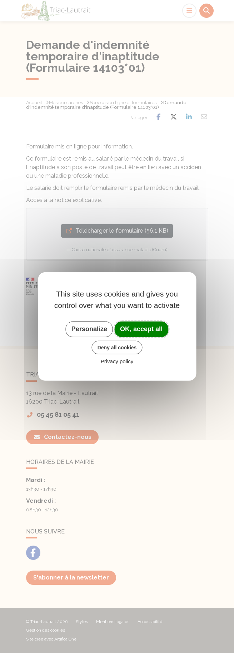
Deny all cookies (117, 347)
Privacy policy (117, 361)
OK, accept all (141, 329)
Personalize (89, 329)
